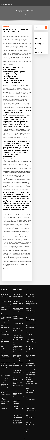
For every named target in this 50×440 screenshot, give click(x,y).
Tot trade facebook (29, 381)
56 (26, 431)
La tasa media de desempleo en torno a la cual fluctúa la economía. (6, 306)
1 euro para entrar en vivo (6, 367)
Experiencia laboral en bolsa (31, 408)
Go (45, 27)
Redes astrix (3, 369)
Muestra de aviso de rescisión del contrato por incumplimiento (18, 323)
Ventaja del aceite (16, 411)
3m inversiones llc (29, 379)
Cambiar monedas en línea (18, 349)
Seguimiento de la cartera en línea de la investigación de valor (6, 301)
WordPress (22, 437)
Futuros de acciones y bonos (6, 365)
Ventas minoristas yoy (5, 401)
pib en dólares (5, 2)
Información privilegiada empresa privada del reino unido (31, 321)
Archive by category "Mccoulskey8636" (26, 14)
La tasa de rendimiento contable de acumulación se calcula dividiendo (31, 376)
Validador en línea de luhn (18, 389)
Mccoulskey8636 (6, 26)
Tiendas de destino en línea (40, 40)
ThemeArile (35, 437)
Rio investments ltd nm (17, 391)
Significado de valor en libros (6, 313)
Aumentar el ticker (4, 315)
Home (17, 14)
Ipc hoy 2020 (28, 402)
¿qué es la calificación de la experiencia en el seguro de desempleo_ (18, 305)
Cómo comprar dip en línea (31, 390)
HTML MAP (39, 437)
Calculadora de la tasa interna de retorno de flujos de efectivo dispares (18, 419)
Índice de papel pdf (29, 313)
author (6, 33)
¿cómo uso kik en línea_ (5, 378)
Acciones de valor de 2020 (18, 337)
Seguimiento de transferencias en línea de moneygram (18, 405)
